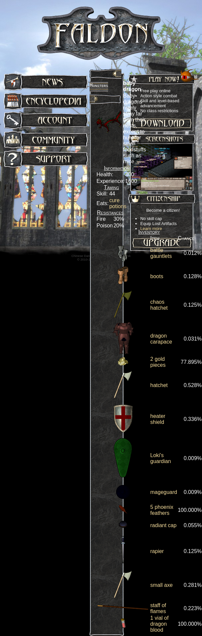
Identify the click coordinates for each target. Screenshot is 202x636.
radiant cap (163, 525)
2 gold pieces (158, 362)
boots (156, 276)
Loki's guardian (160, 458)
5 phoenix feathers (161, 510)
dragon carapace (161, 339)
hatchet (159, 385)
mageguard (163, 492)
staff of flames (158, 608)
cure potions (117, 203)
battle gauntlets (161, 253)
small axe (161, 585)
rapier (157, 551)
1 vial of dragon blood (159, 624)
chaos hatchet (159, 305)
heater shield (157, 419)
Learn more (151, 228)
